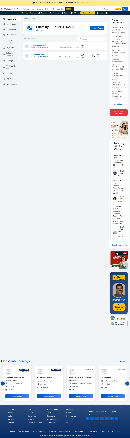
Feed (49, 413)
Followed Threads (8, 54)
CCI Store (69, 9)
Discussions (9, 19)
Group (69, 419)
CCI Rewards (52, 422)
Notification (32, 419)
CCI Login (116, 432)
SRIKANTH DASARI (42, 47)
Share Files (32, 416)
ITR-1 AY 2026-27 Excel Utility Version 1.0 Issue (118, 29)
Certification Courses (36, 422)
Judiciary (11, 419)
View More (119, 104)
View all (124, 361)
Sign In (125, 9)
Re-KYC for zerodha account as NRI (118, 52)
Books (65, 13)
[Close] (127, 3)
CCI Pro (75, 13)
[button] (113, 9)
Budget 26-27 (52, 410)
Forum (10, 413)
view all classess (119, 245)
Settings (8, 61)
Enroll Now (122, 172)
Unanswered (9, 35)
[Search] (107, 9)
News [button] (19, 9)
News (30, 410)
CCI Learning (10, 84)
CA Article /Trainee (44, 378)
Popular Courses (29, 13)
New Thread (97, 28)
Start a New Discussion (118, 112)
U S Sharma (99, 55)
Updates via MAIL (9, 67)
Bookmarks (51, 416)
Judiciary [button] (60, 9)
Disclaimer (79, 432)
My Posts (8, 48)
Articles (11, 410)
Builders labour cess (38, 45)
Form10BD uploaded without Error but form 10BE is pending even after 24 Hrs (118, 64)
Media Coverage (38, 432)
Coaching (54, 13)
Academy (42, 13)
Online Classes (119, 146)
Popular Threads (8, 41)
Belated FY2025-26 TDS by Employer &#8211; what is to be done (119, 83)
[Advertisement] (65, 344)
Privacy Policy (92, 432)
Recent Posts (10, 29)
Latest (15, 361)
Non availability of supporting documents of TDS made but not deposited (119, 41)
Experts (30, 413)
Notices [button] (47, 9)
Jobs (100, 13)
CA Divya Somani (88, 13)
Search (7, 74)
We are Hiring (24, 432)
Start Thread (9, 24)
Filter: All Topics (29, 38)
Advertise (52, 432)
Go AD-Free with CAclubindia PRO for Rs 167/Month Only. (63, 3)
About (12, 432)
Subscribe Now (119, 307)
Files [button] (54, 9)
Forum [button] (33, 9)
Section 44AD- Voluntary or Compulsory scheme (117, 95)
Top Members (52, 419)
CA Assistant (106, 378)
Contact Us (105, 432)
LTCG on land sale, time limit (117, 74)
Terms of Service (65, 432)
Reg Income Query (37, 55)
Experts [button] (40, 9)
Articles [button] (26, 9)
